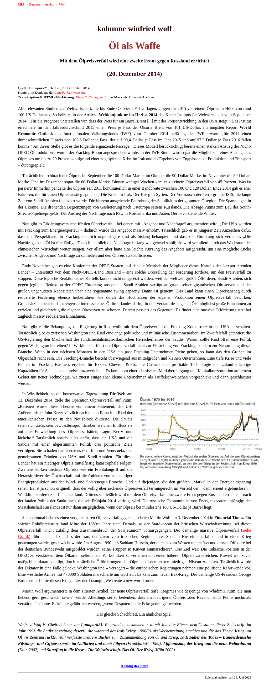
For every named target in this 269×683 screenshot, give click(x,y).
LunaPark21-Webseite (69, 92)
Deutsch (34, 4)
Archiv (49, 4)
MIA (21, 4)
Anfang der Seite (134, 666)
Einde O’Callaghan (89, 97)
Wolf (62, 4)
